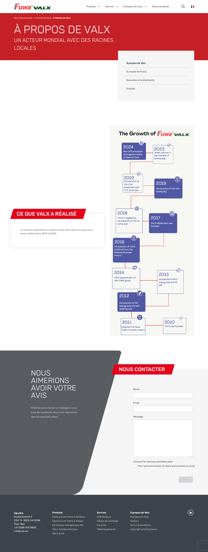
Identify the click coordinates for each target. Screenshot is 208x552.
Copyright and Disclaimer (144, 529)
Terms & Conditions (140, 525)
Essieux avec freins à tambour (68, 516)
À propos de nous (43, 18)
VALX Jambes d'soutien (65, 529)
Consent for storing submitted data (153, 461)
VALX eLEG (58, 533)
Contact (134, 521)
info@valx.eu (21, 531)
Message (138, 416)
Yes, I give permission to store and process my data (166, 466)
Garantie (101, 525)
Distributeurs (104, 516)
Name (136, 389)
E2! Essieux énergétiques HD (67, 525)
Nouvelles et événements (140, 80)
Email (136, 402)
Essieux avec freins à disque (67, 521)
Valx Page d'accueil (23, 18)
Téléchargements (106, 529)
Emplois (130, 88)
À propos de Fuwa (136, 71)
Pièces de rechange (107, 521)
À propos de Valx (136, 63)
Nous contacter (160, 6)
